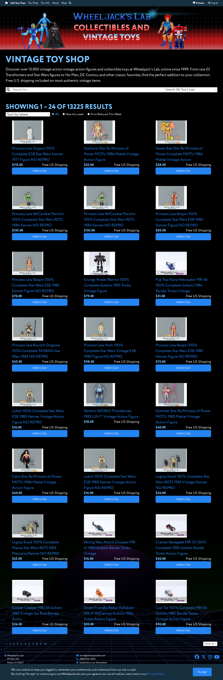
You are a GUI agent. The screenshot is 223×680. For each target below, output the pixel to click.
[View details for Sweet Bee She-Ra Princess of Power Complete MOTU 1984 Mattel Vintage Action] (183, 144)
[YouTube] (217, 657)
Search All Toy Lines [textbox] (180, 89)
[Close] (202, 672)
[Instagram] (210, 657)
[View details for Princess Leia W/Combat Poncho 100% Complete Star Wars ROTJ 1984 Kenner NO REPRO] (39, 209)
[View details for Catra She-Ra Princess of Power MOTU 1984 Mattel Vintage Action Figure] (39, 472)
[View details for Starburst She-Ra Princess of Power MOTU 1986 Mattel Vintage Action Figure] (111, 144)
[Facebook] (197, 657)
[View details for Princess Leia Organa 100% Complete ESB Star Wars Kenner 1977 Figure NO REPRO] (39, 144)
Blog (64, 3)
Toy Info (45, 3)
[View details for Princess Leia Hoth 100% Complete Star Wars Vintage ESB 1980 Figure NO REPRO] (111, 340)
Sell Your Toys (17, 3)
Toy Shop (33, 3)
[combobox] (190, 90)
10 (45, 644)
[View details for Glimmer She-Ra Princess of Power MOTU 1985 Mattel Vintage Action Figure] (183, 406)
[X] (203, 657)
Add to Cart (40, 170)
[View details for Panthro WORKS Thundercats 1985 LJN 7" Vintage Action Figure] (111, 404)
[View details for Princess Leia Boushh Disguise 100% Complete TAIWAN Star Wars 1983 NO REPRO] (39, 340)
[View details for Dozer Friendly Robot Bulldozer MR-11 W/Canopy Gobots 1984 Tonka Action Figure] (111, 603)
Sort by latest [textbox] (17, 114)
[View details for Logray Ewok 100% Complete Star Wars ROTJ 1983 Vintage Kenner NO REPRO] (183, 472)
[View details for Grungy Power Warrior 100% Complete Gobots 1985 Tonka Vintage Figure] (111, 275)
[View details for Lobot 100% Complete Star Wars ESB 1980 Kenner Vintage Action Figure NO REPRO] (39, 406)
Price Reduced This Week (106, 114)
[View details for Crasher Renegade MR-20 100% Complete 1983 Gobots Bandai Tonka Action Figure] (183, 537)
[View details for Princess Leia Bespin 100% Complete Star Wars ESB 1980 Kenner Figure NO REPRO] (183, 209)
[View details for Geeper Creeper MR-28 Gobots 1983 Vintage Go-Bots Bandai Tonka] (39, 603)
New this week (75, 114)
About (55, 3)
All (57, 114)
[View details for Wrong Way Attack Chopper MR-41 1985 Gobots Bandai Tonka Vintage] (111, 537)
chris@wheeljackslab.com (92, 655)
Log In (212, 3)
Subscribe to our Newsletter (93, 662)
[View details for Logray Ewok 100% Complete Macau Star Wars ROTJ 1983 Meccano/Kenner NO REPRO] (39, 537)
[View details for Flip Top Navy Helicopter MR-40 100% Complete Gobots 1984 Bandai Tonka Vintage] (183, 275)
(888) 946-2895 (88, 659)
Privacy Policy (155, 674)
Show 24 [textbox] (209, 644)
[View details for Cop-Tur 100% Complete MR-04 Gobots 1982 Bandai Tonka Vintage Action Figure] (183, 603)
